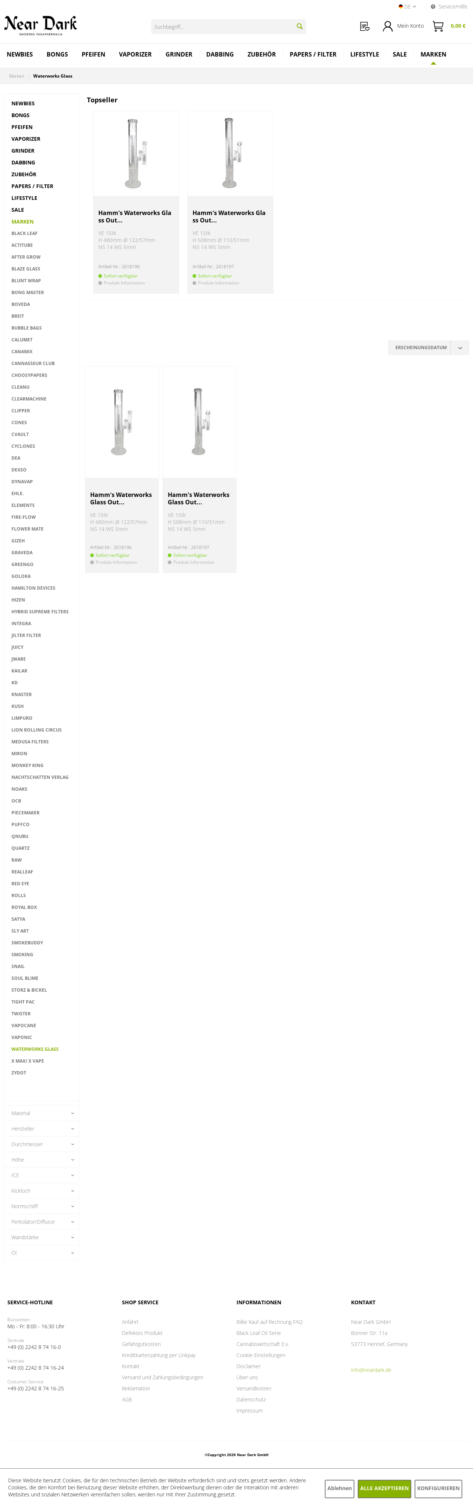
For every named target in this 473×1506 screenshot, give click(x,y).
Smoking (22, 954)
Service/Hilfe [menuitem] (449, 6)
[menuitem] (365, 26)
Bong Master (27, 292)
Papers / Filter (32, 186)
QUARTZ (20, 848)
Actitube (22, 245)
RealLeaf (22, 872)
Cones (19, 422)
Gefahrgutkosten (141, 1343)
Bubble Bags (26, 328)
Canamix (22, 351)
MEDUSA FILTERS (30, 742)
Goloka (21, 576)
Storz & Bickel (29, 990)
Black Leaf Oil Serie (258, 1332)
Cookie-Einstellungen (260, 1355)
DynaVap (22, 481)
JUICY (17, 647)
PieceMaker (25, 813)
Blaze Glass (25, 269)
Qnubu (19, 836)
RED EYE (20, 883)
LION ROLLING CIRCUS (36, 730)
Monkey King (27, 765)
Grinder (22, 150)
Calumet (22, 340)
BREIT (17, 316)
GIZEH (18, 541)
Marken (22, 221)
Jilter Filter (26, 635)
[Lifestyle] (365, 55)
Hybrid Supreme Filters (40, 612)
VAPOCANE (23, 1025)
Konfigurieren (438, 1488)
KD (14, 682)
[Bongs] (57, 55)
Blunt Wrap (26, 280)
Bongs (20, 115)
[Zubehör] (262, 55)
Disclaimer (248, 1366)
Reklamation (136, 1388)
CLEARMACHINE (29, 399)
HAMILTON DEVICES (33, 588)
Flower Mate (27, 529)
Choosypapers (29, 375)
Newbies (23, 103)
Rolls (18, 895)
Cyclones (23, 446)
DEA (15, 458)
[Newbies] (20, 55)
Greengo (22, 564)
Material (20, 1113)
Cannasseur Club (33, 363)
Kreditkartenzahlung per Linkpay (158, 1355)
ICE (15, 1175)
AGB (127, 1399)
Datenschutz (251, 1399)
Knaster (21, 694)
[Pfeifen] (93, 55)
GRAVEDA (22, 552)
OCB (16, 801)
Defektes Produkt (142, 1332)
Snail (18, 966)
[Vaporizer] (135, 55)
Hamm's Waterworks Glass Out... (134, 216)
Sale (17, 209)
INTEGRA (21, 623)
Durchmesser (27, 1144)
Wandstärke (25, 1237)
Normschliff (24, 1206)
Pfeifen (22, 126)
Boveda (20, 304)
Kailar (19, 671)
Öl (14, 1252)
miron (19, 753)
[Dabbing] (220, 55)
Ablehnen (339, 1488)
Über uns (247, 1377)
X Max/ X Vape (27, 1061)
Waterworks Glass (35, 1049)
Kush (17, 706)
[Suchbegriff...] (228, 26)
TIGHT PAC (23, 1002)
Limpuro (22, 718)
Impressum (249, 1410)
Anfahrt (130, 1321)
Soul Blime (24, 978)
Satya (18, 919)
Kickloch (20, 1190)
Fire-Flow (23, 517)
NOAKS (19, 789)
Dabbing (23, 162)
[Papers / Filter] (313, 55)
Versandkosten (253, 1388)
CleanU (20, 387)
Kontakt (131, 1366)
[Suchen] (299, 26)
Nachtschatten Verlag (40, 777)
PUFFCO (20, 824)
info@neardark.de (371, 1369)
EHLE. (17, 493)
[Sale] (400, 55)
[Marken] (433, 54)
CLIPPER (20, 411)
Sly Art (20, 931)
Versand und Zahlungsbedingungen (162, 1377)
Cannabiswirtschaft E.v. (262, 1343)
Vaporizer (25, 138)
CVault (20, 434)
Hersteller (22, 1128)
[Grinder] (179, 55)
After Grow (26, 257)
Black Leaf (24, 233)
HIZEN (18, 600)
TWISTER (21, 1014)
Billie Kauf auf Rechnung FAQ (269, 1321)
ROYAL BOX (24, 907)
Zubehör (23, 174)
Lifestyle (24, 197)
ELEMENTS (23, 505)
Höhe (17, 1159)
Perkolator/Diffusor (33, 1221)
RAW (16, 860)
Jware (18, 659)
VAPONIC (21, 1037)
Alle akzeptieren (384, 1488)
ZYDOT (18, 1073)
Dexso (19, 470)
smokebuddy (27, 943)
